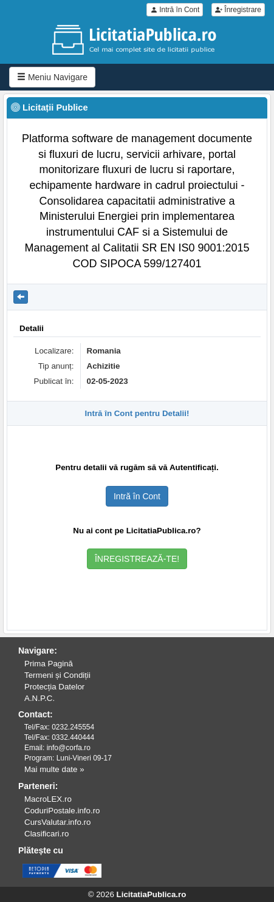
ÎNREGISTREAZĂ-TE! (137, 559)
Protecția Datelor (54, 686)
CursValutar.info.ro (57, 822)
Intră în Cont (174, 9)
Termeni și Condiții (57, 675)
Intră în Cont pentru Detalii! (137, 413)
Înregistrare (238, 9)
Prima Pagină (48, 663)
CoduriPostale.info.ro (62, 810)
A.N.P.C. (39, 698)
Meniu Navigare (52, 77)
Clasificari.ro (46, 833)
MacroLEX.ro (48, 799)
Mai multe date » (54, 769)
